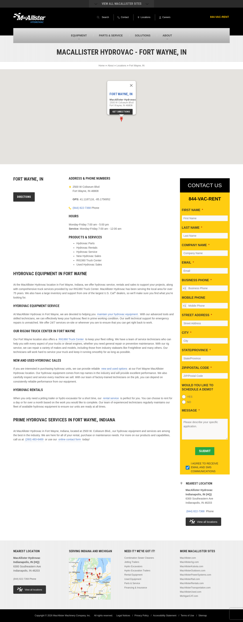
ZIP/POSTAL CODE (195, 367)
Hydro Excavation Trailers (137, 570)
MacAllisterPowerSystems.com (195, 574)
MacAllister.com (188, 558)
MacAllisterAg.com (189, 562)
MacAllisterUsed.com (190, 592)
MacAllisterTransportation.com (195, 587)
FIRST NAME (191, 210)
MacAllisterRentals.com (192, 583)
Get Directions (121, 111)
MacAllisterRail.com (190, 579)
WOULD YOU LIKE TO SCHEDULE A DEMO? (198, 387)
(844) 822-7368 (82, 207)
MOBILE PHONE (193, 297)
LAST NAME (191, 227)
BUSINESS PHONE (195, 280)
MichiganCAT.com (189, 596)
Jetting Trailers (131, 562)
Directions (24, 196)
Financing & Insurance (135, 587)
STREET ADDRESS (195, 315)
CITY (185, 332)
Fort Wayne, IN (121, 94)
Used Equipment (132, 579)
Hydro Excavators (133, 566)
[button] (121, 119)
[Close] (131, 85)
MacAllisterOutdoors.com (192, 570)
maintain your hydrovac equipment (117, 314)
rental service (111, 398)
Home (102, 65)
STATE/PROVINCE (195, 350)
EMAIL (186, 262)
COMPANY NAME (194, 245)
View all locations (203, 521)
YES (190, 396)
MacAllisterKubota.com (191, 566)
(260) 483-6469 (34, 439)
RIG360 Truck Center (71, 339)
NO (189, 402)
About (111, 65)
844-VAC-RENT (219, 16)
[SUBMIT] (204, 451)
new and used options (114, 368)
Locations (121, 65)
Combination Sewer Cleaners (139, 558)
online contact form (69, 439)
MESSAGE (189, 410)
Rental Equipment (133, 574)
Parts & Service (132, 583)
